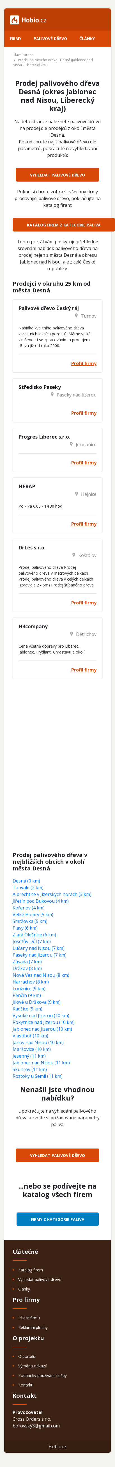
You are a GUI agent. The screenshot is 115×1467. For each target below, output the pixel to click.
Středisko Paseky (40, 387)
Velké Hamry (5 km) (33, 914)
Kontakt (25, 1385)
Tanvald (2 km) (28, 887)
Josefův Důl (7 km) (32, 941)
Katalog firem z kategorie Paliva (64, 225)
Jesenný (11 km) (29, 1056)
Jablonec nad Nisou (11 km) (41, 1063)
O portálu (26, 1356)
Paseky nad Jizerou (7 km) (39, 955)
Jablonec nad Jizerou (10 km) (42, 1029)
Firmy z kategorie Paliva (57, 1219)
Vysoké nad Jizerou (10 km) (41, 1015)
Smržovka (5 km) (30, 921)
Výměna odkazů (32, 1366)
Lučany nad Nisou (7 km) (39, 948)
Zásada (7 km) (27, 962)
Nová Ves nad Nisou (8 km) (41, 975)
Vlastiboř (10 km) (30, 1036)
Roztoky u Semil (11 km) (38, 1076)
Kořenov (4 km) (29, 908)
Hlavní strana (23, 54)
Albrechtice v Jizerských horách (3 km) (52, 894)
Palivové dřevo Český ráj (49, 308)
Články (87, 38)
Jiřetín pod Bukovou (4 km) (41, 901)
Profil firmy (83, 363)
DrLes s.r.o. (32, 547)
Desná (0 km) (26, 881)
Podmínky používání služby (42, 1375)
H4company (33, 626)
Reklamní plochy (33, 1327)
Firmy (15, 38)
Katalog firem (30, 1270)
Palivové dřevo (50, 38)
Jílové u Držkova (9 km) (37, 1002)
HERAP (27, 486)
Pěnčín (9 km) (27, 995)
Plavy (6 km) (25, 928)
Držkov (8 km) (27, 968)
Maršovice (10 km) (32, 1049)
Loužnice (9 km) (29, 988)
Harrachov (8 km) (31, 982)
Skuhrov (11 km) (30, 1069)
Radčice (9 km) (27, 1009)
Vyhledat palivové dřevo (57, 175)
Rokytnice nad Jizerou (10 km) (44, 1022)
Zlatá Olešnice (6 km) (34, 935)
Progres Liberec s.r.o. (44, 436)
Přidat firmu (29, 1318)
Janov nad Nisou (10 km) (38, 1042)
